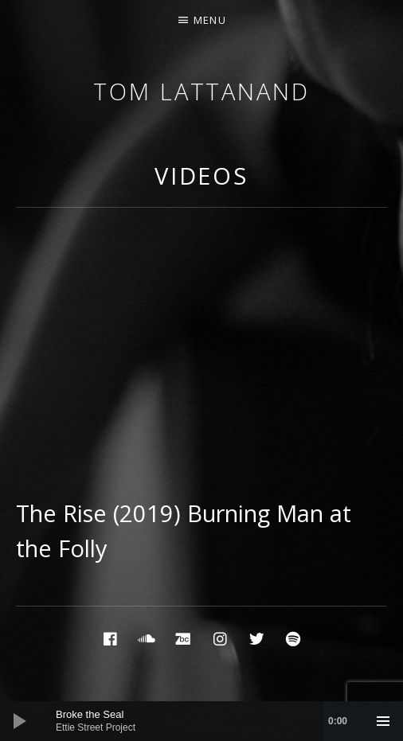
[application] (201, 721)
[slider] (209, 721)
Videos (201, 175)
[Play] (20, 721)
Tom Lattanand (201, 91)
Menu (210, 20)
